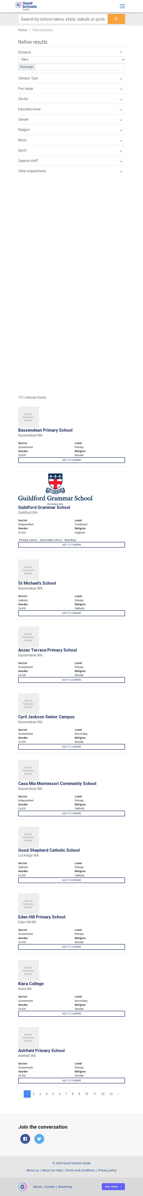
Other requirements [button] (70, 171)
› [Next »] (117, 1094)
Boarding (70, 540)
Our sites (111, 1186)
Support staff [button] (70, 160)
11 (94, 1094)
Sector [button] (70, 99)
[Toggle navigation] (122, 6)
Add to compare (71, 460)
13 (111, 1094)
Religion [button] (70, 130)
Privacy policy (107, 1170)
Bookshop (65, 1187)
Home (22, 30)
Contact (50, 1187)
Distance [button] (70, 52)
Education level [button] (70, 109)
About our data (52, 1170)
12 (102, 1094)
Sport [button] (70, 150)
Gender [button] (70, 119)
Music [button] (70, 140)
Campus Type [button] (70, 78)
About (37, 1187)
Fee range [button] (70, 88)
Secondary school (51, 540)
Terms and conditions (80, 1170)
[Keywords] (63, 19)
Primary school (28, 540)
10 (86, 1094)
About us (32, 1170)
